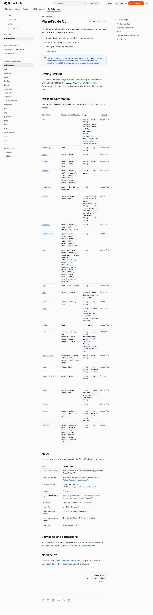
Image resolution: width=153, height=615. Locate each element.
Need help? (121, 39)
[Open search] (70, 3)
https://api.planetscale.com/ (75, 480)
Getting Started (123, 24)
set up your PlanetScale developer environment (79, 79)
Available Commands (125, 28)
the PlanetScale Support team (68, 560)
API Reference (39, 9)
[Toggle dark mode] (147, 3)
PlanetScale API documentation (81, 545)
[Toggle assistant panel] (94, 3)
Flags (119, 32)
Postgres (26, 9)
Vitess (17, 9)
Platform (8, 9)
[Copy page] (95, 21)
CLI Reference (54, 9)
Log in (109, 3)
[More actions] (105, 21)
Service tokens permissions (128, 35)
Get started (121, 3)
